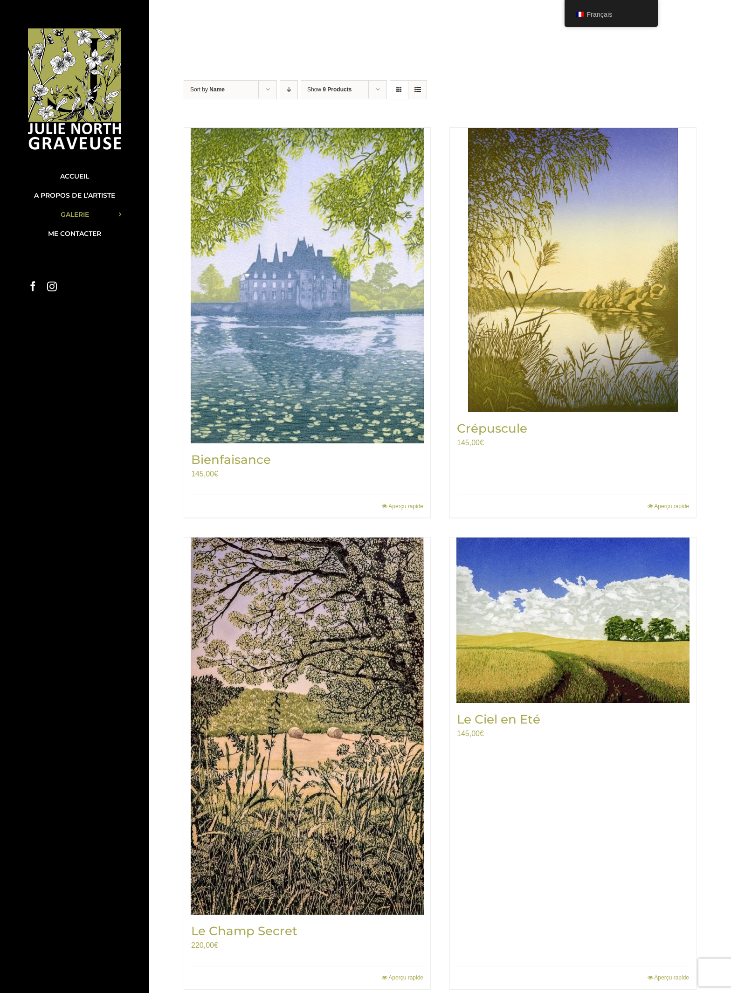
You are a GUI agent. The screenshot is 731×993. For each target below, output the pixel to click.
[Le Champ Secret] (307, 726)
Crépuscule (492, 428)
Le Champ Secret (244, 931)
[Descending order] (289, 89)
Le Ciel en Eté (498, 719)
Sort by (207, 89)
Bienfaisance (231, 459)
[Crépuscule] (573, 270)
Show (329, 89)
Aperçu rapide (405, 506)
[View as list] (417, 90)
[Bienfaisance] (307, 285)
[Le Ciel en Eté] (573, 620)
